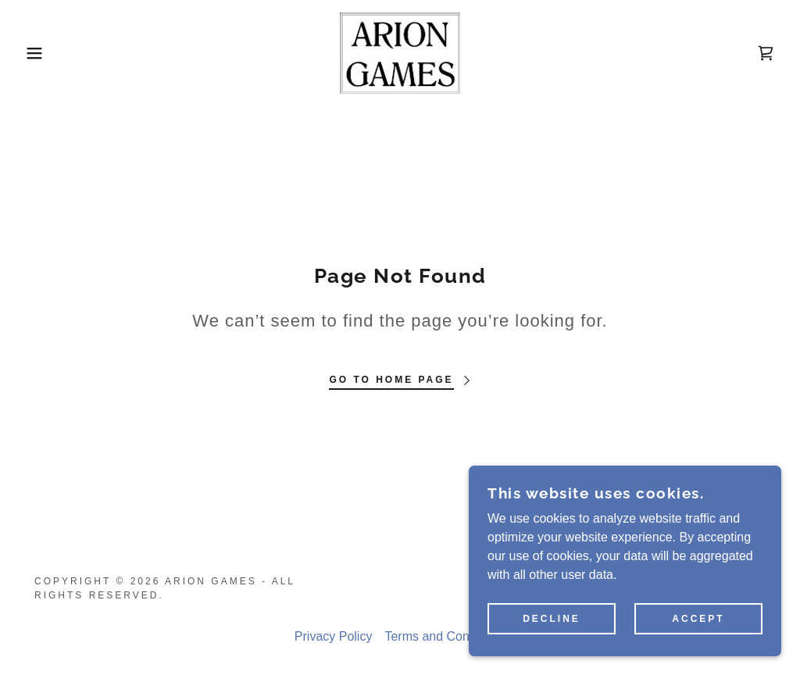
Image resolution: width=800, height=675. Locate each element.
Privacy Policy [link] (334, 636)
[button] (40, 53)
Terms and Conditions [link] (444, 636)
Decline (551, 618)
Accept (698, 618)
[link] (400, 52)
